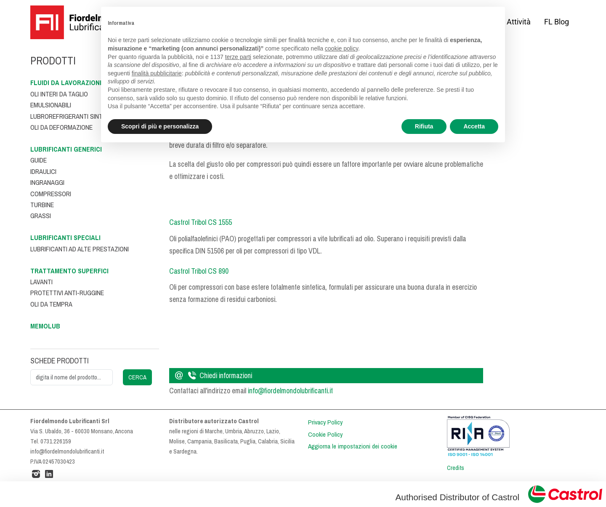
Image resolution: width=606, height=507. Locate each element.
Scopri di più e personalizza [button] (160, 126)
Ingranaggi (47, 182)
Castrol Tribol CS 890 (199, 271)
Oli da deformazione (61, 127)
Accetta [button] (474, 126)
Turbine (42, 205)
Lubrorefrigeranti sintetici (73, 116)
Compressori (50, 194)
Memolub (45, 326)
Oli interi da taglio (59, 94)
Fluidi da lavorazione (67, 83)
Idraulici (43, 171)
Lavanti (41, 282)
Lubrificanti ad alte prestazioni (79, 249)
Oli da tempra (51, 304)
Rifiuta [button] (424, 126)
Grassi (40, 216)
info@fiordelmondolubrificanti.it (290, 391)
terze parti (238, 56)
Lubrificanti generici (66, 149)
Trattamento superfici (69, 271)
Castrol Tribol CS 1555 (200, 222)
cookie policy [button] (341, 48)
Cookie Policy (325, 434)
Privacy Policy (325, 422)
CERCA (137, 377)
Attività (519, 22)
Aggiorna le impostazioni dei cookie (352, 446)
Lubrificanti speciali (65, 238)
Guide (38, 160)
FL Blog (556, 22)
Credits (455, 468)
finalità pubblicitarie (157, 73)
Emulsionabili (50, 105)
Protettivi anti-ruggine (67, 293)
